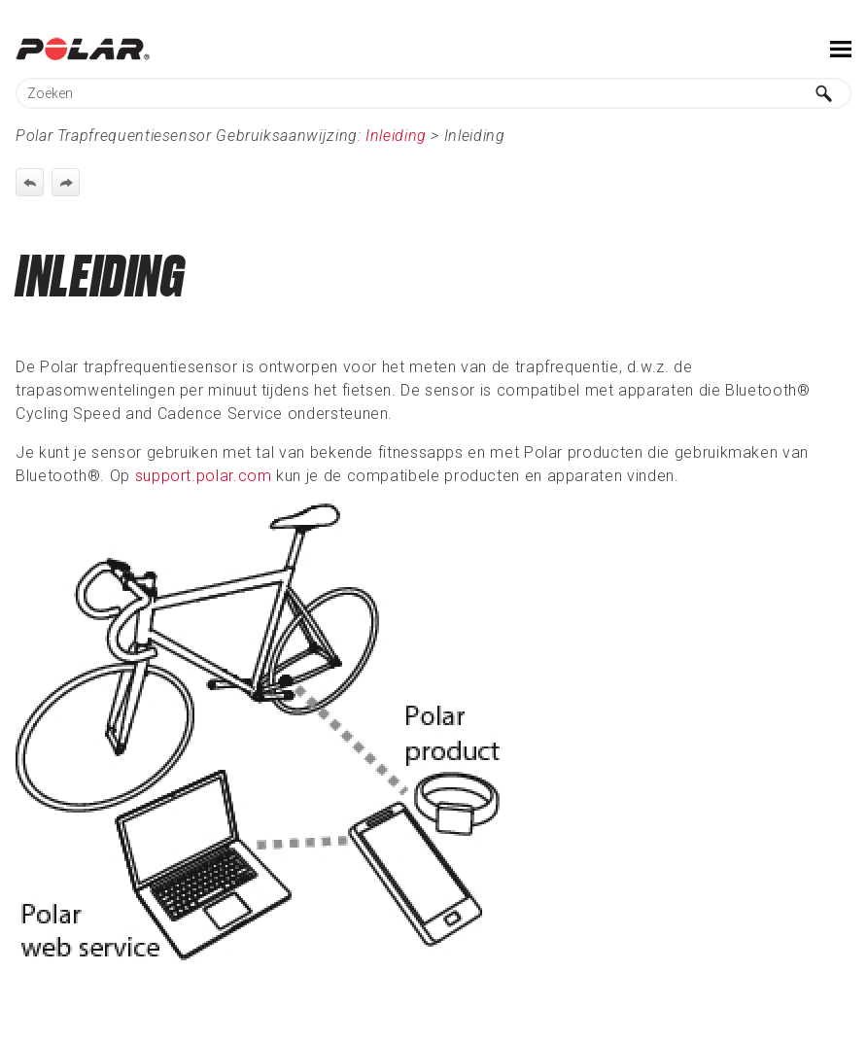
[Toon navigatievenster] (840, 48)
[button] (824, 93)
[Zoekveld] (433, 93)
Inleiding (396, 135)
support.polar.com (203, 476)
